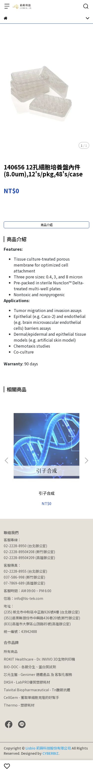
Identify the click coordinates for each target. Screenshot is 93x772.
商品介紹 (47, 225)
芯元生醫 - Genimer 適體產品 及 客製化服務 (38, 674)
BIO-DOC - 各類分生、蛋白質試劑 (30, 666)
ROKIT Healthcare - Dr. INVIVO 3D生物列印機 (39, 659)
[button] (86, 460)
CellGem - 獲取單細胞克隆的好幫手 (31, 697)
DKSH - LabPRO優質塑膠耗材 (27, 682)
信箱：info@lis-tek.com (23, 598)
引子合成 (47, 493)
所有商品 (11, 651)
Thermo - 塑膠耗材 (19, 705)
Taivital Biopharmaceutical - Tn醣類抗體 (37, 689)
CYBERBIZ (50, 753)
